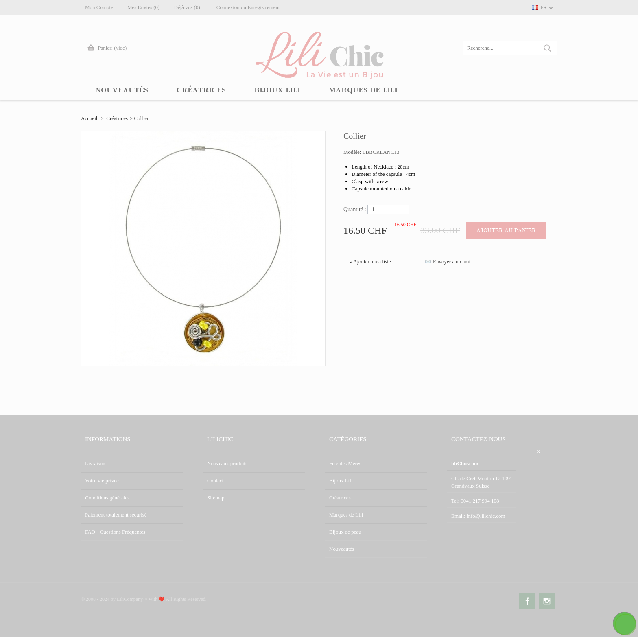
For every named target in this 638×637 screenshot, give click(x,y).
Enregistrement (263, 7)
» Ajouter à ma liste (370, 261)
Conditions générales (107, 498)
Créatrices (117, 118)
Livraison (95, 463)
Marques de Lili (346, 515)
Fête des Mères (345, 463)
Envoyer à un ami (451, 261)
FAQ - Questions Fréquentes (115, 532)
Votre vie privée (102, 480)
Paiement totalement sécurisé (116, 515)
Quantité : (354, 209)
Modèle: (353, 152)
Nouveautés (341, 549)
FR (543, 7)
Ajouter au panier (506, 230)
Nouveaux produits (227, 463)
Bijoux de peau (345, 532)
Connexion (228, 7)
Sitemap (216, 498)
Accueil (89, 118)
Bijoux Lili (340, 480)
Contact (215, 480)
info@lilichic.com (486, 516)
